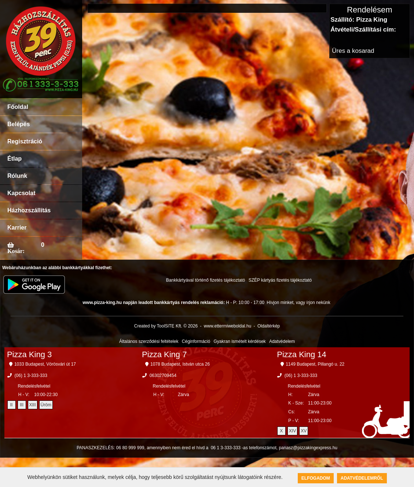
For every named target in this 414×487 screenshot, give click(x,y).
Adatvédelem (282, 341)
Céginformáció (196, 341)
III (21, 404)
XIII (32, 404)
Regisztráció (24, 141)
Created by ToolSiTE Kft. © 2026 (166, 326)
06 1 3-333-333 (226, 447)
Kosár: (16, 251)
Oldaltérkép (268, 326)
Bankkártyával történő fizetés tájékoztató (205, 280)
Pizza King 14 (301, 354)
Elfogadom (315, 478)
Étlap (14, 158)
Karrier (16, 227)
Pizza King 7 (164, 354)
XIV (292, 430)
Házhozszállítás (29, 210)
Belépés (18, 124)
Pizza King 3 (29, 354)
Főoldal (17, 107)
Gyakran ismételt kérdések (240, 341)
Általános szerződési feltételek (148, 341)
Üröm (46, 404)
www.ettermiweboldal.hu (227, 326)
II (11, 404)
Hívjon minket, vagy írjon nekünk (298, 302)
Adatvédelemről (362, 478)
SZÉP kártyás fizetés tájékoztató (280, 280)
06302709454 (163, 375)
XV (304, 430)
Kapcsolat (21, 193)
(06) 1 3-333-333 (31, 375)
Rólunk (17, 176)
